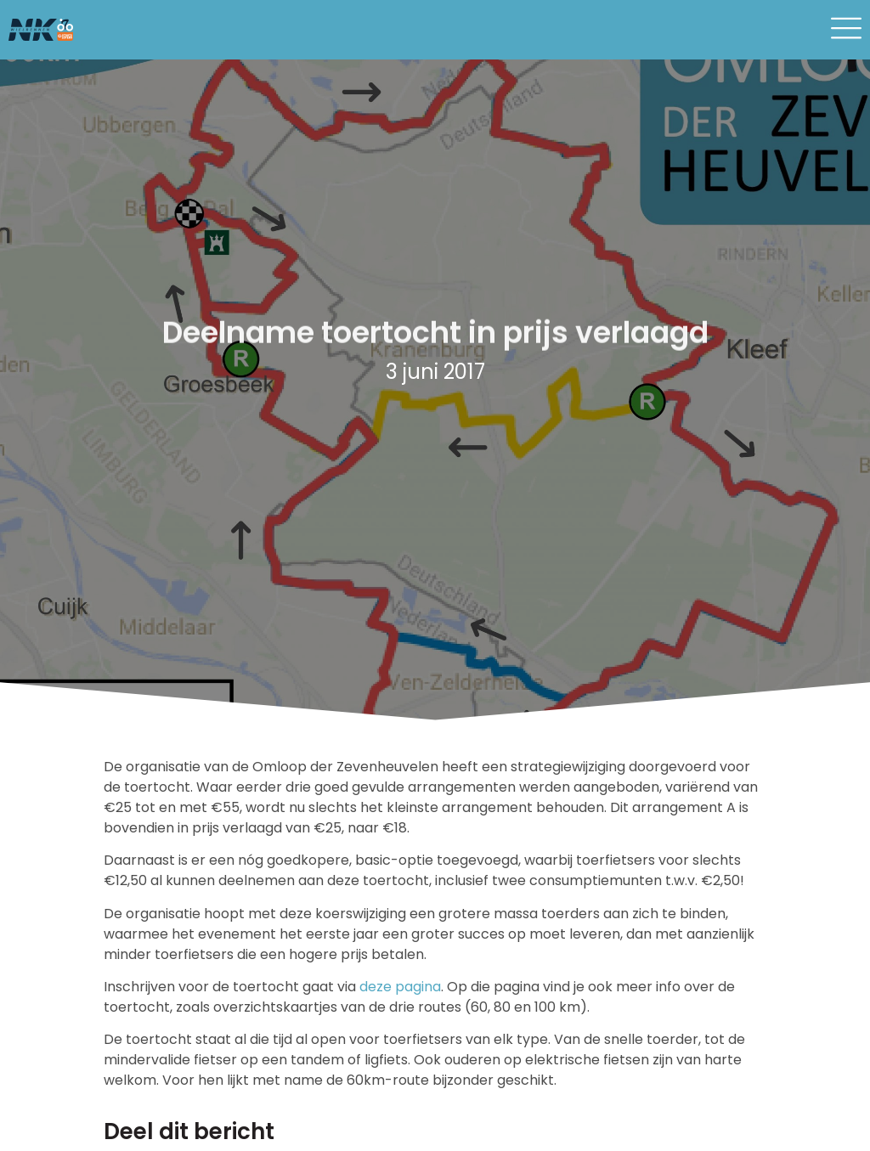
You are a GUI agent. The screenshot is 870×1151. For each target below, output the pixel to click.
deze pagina (400, 986)
